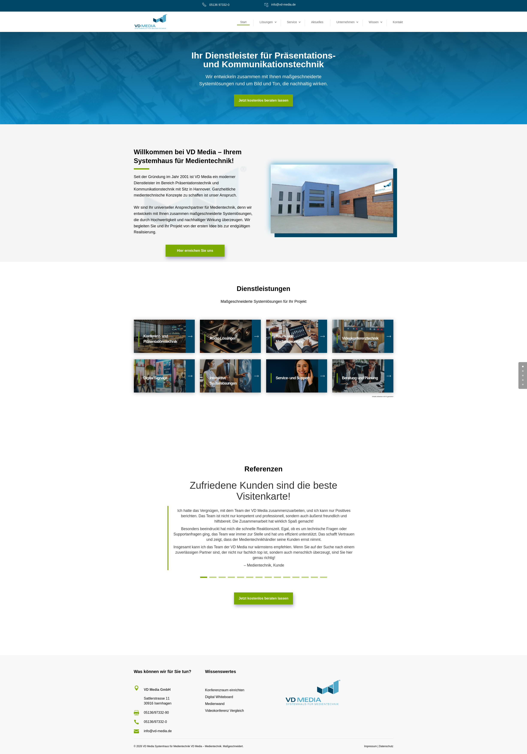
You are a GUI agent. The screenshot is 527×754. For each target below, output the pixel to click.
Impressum (370, 746)
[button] (9, 744)
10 (287, 576)
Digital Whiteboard (219, 697)
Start (243, 22)
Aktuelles (317, 22)
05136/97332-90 (156, 712)
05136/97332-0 (155, 722)
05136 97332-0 (219, 4)
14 (324, 576)
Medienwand (215, 704)
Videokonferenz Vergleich (224, 710)
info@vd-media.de (283, 4)
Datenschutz (386, 746)
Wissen (374, 22)
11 (296, 576)
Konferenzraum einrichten (224, 690)
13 (315, 576)
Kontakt (398, 22)
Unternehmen (345, 22)
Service (292, 22)
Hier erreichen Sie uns (195, 250)
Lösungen (266, 22)
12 (306, 576)
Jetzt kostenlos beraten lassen (263, 100)
